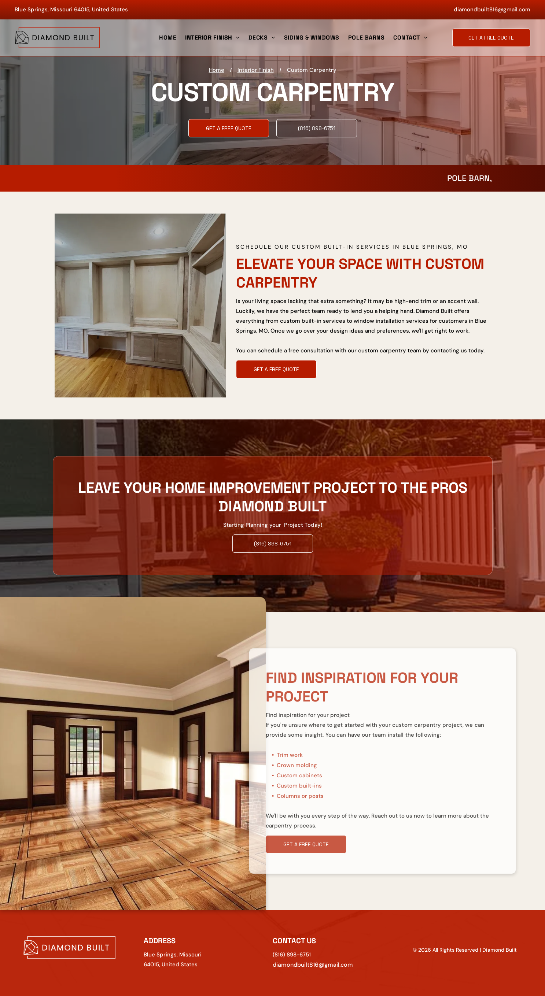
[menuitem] (168, 37)
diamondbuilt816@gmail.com (492, 9)
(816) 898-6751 (292, 954)
